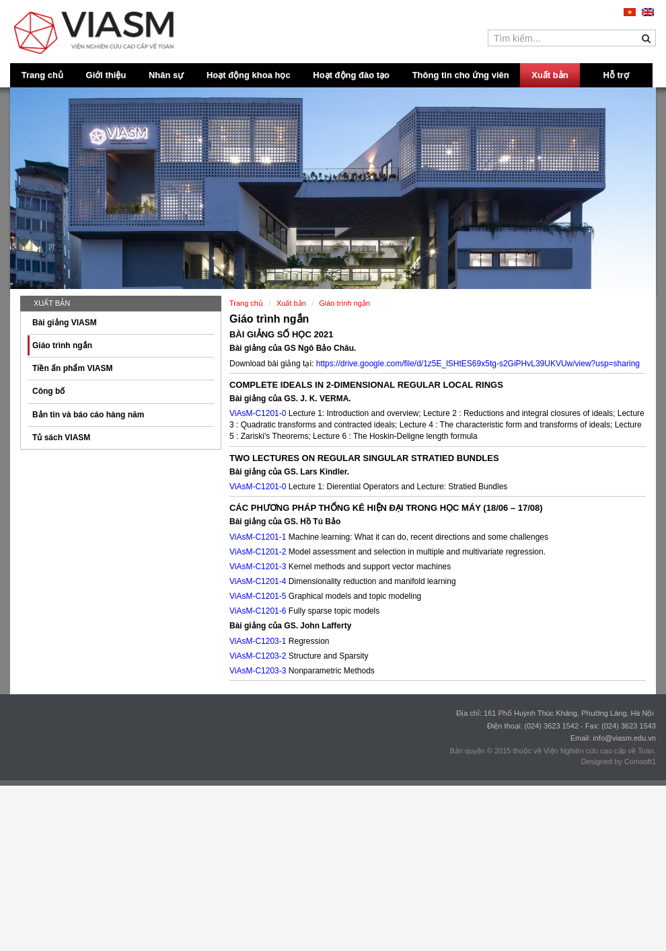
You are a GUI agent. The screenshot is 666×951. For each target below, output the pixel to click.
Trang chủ (42, 75)
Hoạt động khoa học (249, 75)
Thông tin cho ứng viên (460, 75)
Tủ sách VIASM (61, 437)
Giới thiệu (106, 75)
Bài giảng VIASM (64, 322)
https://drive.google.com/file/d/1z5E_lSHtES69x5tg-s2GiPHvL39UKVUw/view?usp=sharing (478, 363)
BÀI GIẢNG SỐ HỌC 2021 (281, 334)
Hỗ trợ (616, 75)
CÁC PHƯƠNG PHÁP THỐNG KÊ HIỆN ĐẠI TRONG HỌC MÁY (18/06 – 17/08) (386, 508)
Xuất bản (549, 75)
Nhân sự (166, 75)
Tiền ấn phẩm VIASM (72, 368)
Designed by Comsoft (616, 761)
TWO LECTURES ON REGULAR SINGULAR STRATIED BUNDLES (364, 458)
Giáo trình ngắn (62, 345)
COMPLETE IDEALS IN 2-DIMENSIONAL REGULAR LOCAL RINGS (366, 385)
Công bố (48, 391)
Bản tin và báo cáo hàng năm (88, 414)
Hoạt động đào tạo (351, 75)
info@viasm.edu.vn (624, 738)
